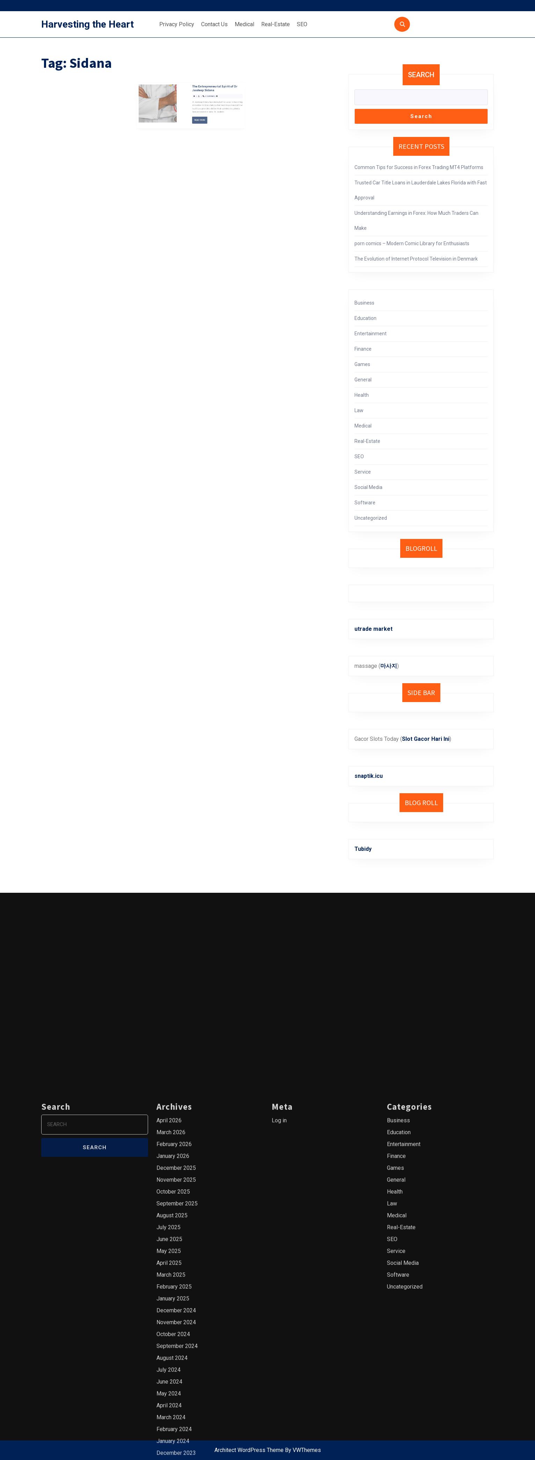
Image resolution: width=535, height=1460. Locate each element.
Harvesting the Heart (87, 24)
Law (359, 410)
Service (362, 472)
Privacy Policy (176, 24)
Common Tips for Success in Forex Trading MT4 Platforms (418, 167)
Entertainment (370, 333)
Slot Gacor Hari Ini (425, 739)
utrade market (373, 629)
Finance (363, 349)
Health (361, 395)
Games (362, 364)
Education (365, 318)
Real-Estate (275, 24)
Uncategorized (370, 518)
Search (421, 75)
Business (364, 303)
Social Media (368, 487)
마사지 (388, 666)
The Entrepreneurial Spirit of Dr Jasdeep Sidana (202, 81)
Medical (244, 24)
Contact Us (214, 24)
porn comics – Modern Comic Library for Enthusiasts (411, 243)
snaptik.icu (368, 776)
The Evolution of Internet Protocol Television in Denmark (416, 259)
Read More (195, 97)
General (363, 379)
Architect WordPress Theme (249, 1450)
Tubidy (363, 849)
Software (364, 502)
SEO (302, 24)
